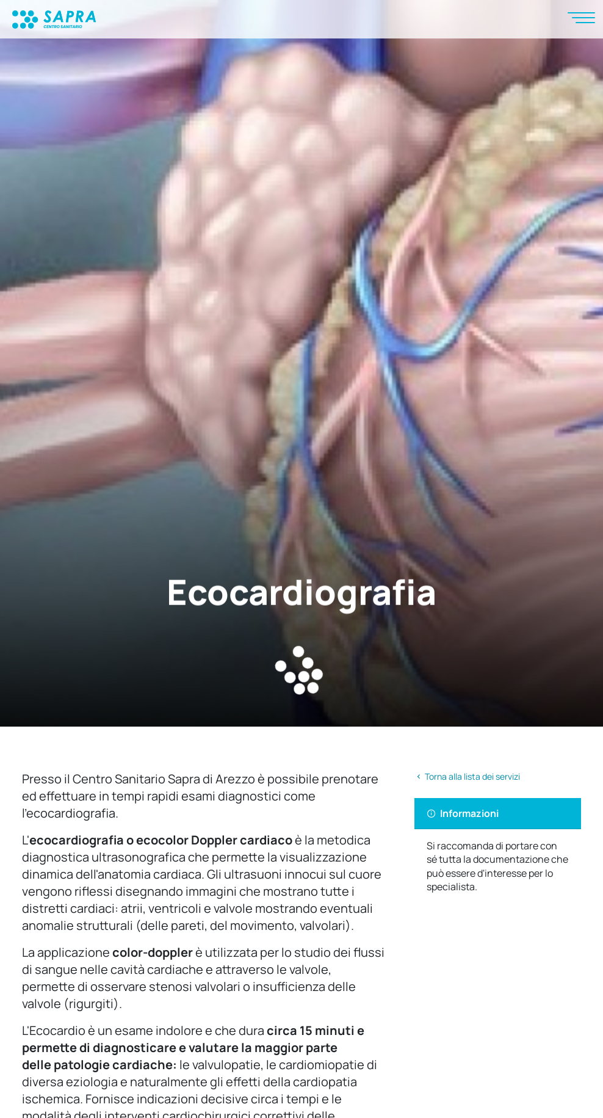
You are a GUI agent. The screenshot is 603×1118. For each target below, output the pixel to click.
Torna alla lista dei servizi (467, 776)
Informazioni (463, 813)
